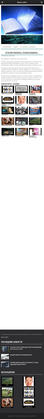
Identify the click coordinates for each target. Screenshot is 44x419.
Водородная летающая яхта (21, 355)
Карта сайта (4, 337)
